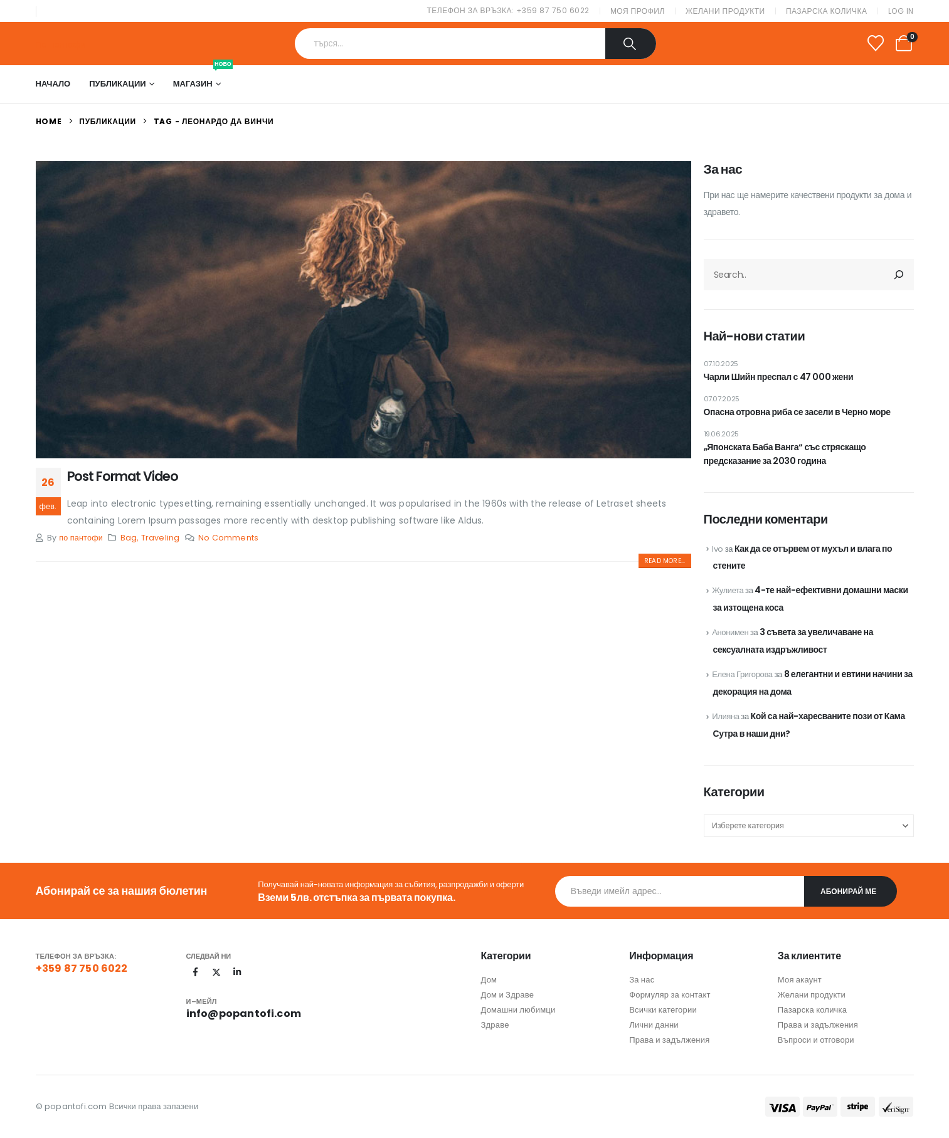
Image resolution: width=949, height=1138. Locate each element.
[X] (216, 971)
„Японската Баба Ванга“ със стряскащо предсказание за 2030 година (785, 454)
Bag (128, 537)
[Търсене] (899, 274)
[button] (665, 561)
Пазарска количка (826, 11)
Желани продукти (725, 11)
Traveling (160, 537)
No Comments (228, 537)
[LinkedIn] (237, 971)
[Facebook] (195, 971)
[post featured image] (363, 309)
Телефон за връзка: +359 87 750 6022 (508, 10)
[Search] (631, 43)
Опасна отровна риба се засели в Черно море (797, 412)
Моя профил (637, 11)
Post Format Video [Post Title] (122, 476)
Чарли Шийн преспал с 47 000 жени (779, 377)
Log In (901, 11)
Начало (53, 84)
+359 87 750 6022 (82, 968)
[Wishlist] (875, 43)
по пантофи (81, 537)
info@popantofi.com (244, 1013)
